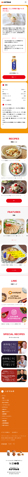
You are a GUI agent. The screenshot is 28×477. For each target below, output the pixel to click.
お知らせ (4, 409)
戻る (14, 200)
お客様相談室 (5, 423)
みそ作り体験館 (5, 432)
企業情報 (4, 414)
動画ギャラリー (6, 411)
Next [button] (26, 240)
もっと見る (14, 270)
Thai (14, 443)
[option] (14, 228)
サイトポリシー (15, 436)
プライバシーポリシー (5, 436)
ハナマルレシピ (6, 404)
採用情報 (4, 420)
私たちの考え (5, 402)
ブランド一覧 (5, 400)
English (10, 443)
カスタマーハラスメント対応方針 (8, 440)
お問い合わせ (5, 425)
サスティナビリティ (7, 416)
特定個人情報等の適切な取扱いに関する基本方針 (11, 438)
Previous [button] (1, 240)
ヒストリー (4, 418)
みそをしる (4, 407)
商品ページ (14, 77)
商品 (3, 398)
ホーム (3, 395)
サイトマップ (23, 436)
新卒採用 (14, 432)
